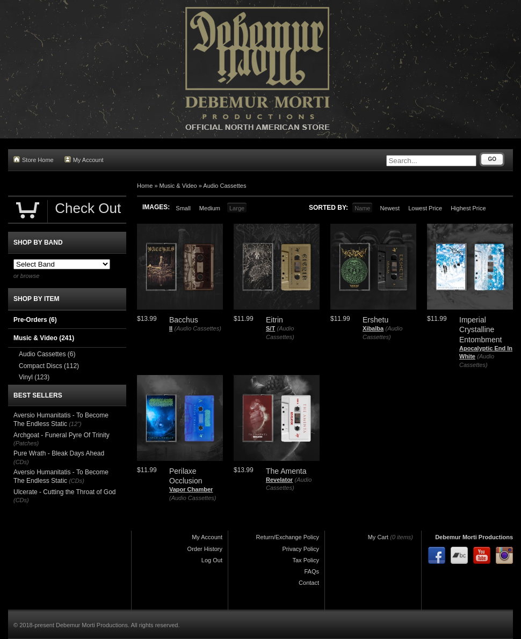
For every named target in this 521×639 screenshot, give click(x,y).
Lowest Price (425, 208)
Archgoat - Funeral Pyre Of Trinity (61, 435)
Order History (204, 549)
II (170, 328)
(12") (75, 424)
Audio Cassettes (224, 185)
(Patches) (26, 443)
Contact (309, 582)
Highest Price (468, 208)
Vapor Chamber (191, 489)
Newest (390, 208)
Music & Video (178, 185)
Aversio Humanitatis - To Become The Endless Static (60, 420)
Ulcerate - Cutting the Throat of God (64, 492)
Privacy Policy (301, 549)
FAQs (311, 571)
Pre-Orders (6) (35, 320)
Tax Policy (305, 560)
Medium (209, 208)
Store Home (33, 159)
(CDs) (21, 462)
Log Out (211, 560)
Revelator (279, 479)
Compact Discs (49, 366)
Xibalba (373, 328)
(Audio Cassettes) (197, 328)
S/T (270, 328)
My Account (84, 159)
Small (183, 208)
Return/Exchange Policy (287, 537)
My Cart (378, 537)
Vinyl (34, 377)
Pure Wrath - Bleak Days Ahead (58, 453)
